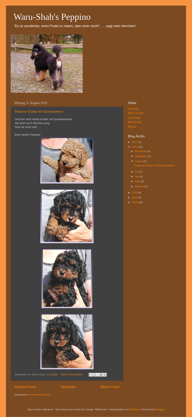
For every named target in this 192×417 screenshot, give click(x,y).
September (141, 156)
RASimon (134, 409)
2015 (135, 192)
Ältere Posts (109, 387)
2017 (135, 142)
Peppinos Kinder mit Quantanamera (39, 111)
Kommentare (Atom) (39, 394)
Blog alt (132, 126)
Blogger (159, 409)
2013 (135, 202)
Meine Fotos (135, 122)
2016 (135, 147)
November (141, 151)
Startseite (68, 387)
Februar (139, 186)
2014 (135, 197)
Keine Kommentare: (72, 374)
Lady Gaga (134, 117)
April (138, 181)
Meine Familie (136, 113)
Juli (137, 171)
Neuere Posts (25, 387)
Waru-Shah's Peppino (52, 17)
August (139, 161)
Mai (137, 176)
